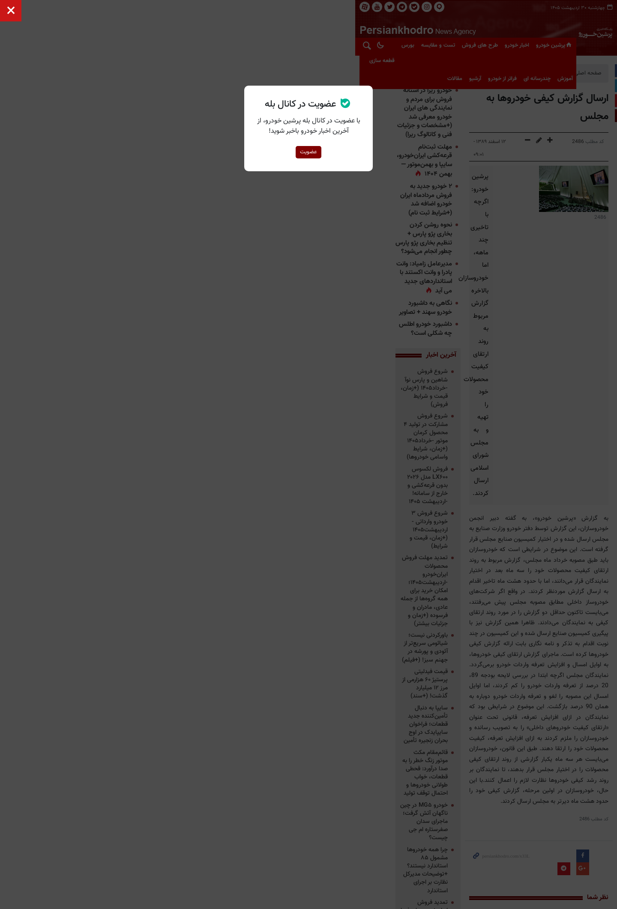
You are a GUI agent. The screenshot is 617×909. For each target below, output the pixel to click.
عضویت (308, 152)
